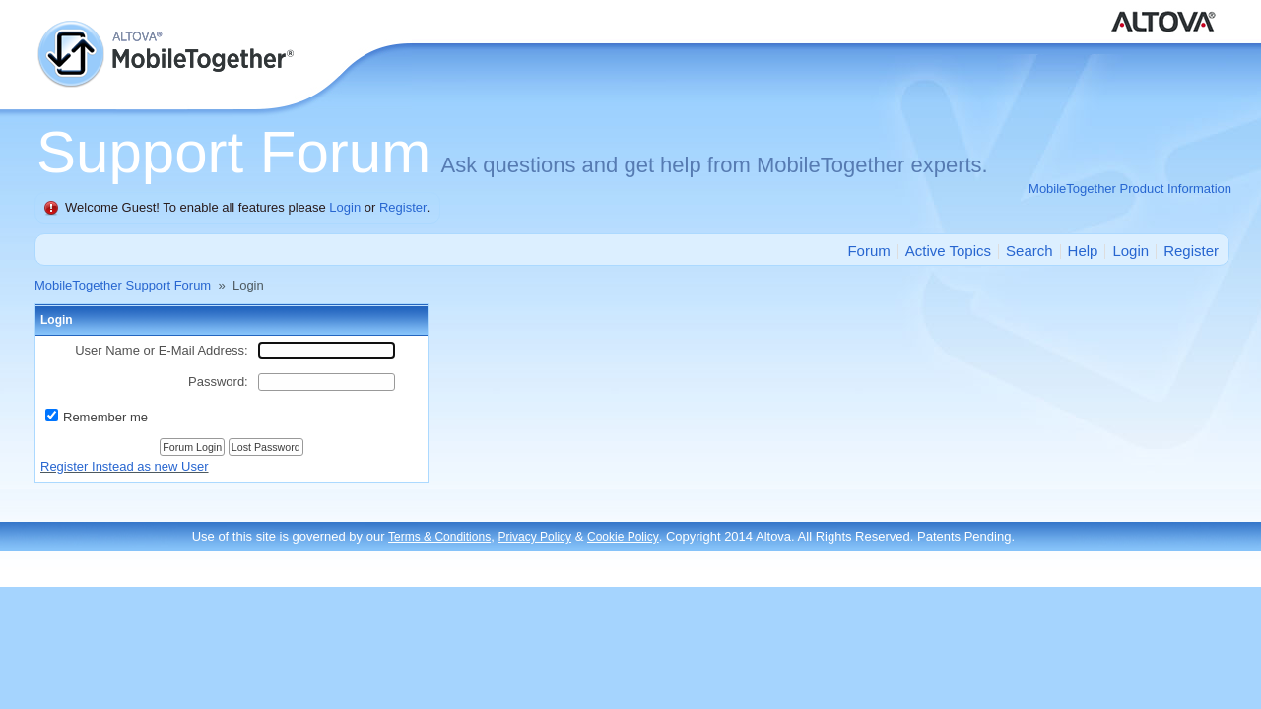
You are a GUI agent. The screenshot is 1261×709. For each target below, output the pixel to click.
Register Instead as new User (124, 466)
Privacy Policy (534, 537)
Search (1029, 250)
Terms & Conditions (439, 537)
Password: (218, 381)
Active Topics (948, 250)
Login (345, 207)
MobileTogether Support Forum (122, 285)
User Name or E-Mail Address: (161, 350)
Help (1083, 250)
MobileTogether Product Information (1130, 188)
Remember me (105, 417)
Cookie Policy (623, 537)
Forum (868, 250)
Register (403, 207)
